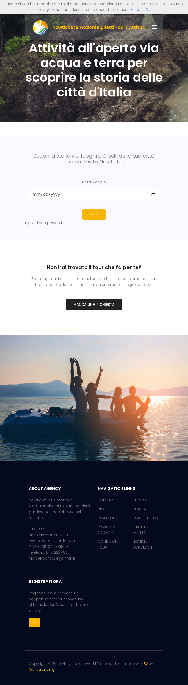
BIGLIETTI (105, 509)
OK (147, 9)
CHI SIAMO (141, 500)
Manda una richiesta (94, 304)
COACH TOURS (145, 518)
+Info (134, 9)
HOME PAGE (108, 500)
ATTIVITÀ (139, 509)
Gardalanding (42, 669)
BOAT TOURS (109, 518)
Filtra (94, 214)
